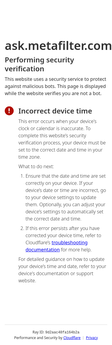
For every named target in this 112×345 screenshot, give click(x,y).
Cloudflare (72, 337)
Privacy (92, 337)
